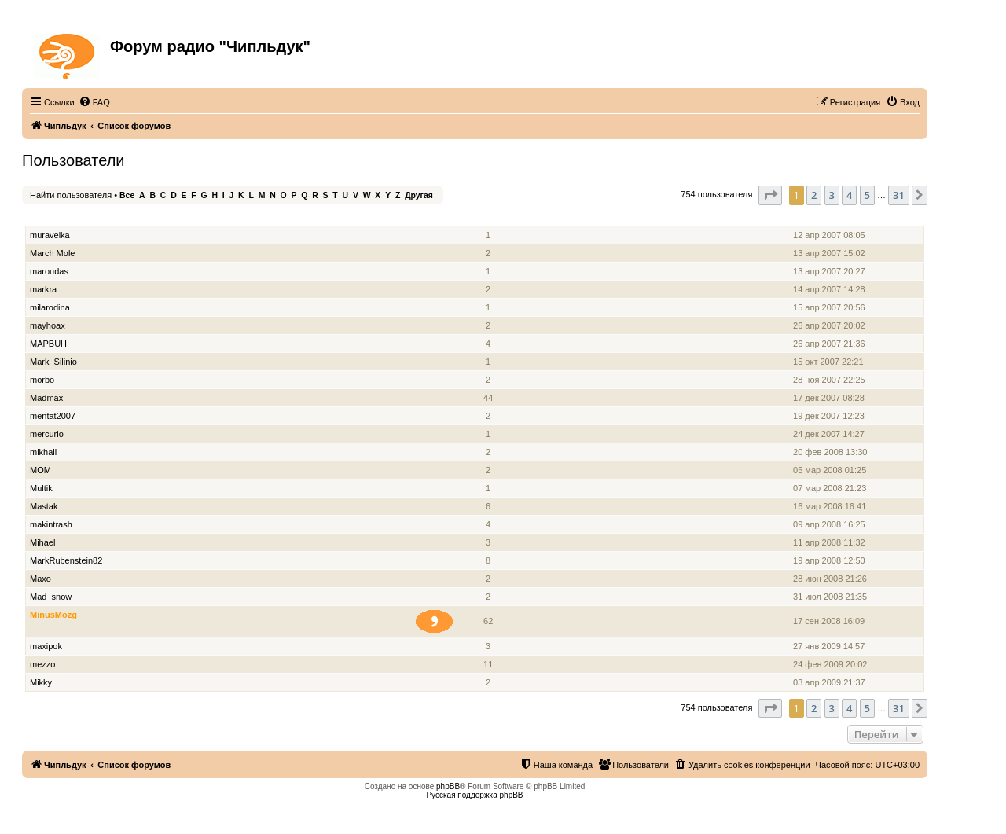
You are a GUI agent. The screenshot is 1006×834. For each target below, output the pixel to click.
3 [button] (832, 195)
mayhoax (47, 325)
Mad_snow (51, 596)
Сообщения (489, 217)
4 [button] (849, 195)
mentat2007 (52, 416)
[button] (770, 195)
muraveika (50, 235)
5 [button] (867, 195)
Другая (419, 195)
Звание (441, 217)
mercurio (47, 434)
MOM (40, 470)
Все (126, 195)
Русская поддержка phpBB (474, 795)
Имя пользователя (70, 217)
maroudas (49, 271)
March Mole (52, 253)
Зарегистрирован (830, 217)
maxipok (46, 646)
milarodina (50, 307)
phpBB (448, 786)
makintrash (51, 524)
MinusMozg (53, 614)
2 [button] (814, 195)
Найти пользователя (71, 195)
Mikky (41, 682)
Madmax (46, 397)
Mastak (43, 506)
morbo (42, 379)
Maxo (40, 578)
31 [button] (899, 195)
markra (43, 289)
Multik (41, 488)
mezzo (42, 664)
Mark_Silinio (53, 361)
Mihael (42, 542)
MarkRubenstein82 (66, 560)
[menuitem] (94, 102)
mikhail (43, 452)
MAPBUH (48, 343)
